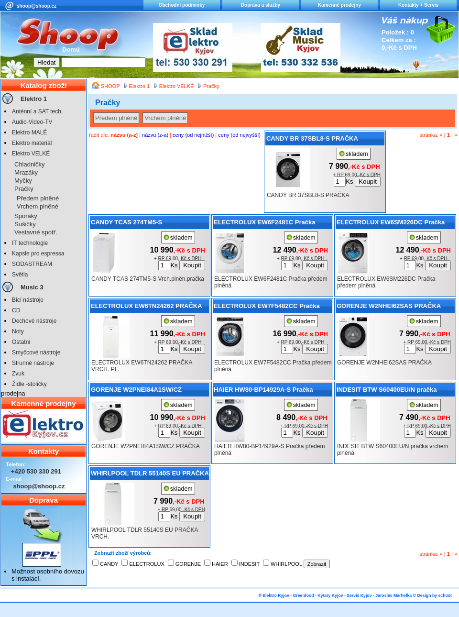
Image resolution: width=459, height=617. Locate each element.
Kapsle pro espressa (38, 253)
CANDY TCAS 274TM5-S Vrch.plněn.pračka (126, 224)
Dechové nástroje (34, 321)
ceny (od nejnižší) (193, 135)
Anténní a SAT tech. (37, 111)
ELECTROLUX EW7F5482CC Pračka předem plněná (267, 307)
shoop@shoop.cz (36, 6)
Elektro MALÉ (29, 132)
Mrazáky (26, 172)
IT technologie (30, 243)
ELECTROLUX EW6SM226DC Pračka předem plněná (391, 224)
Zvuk (18, 373)
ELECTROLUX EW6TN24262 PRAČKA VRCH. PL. (146, 307)
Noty (18, 331)
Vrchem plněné (37, 206)
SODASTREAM (32, 264)
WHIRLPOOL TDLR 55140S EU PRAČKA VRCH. (150, 475)
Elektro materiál (32, 143)
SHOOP (111, 86)
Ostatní (21, 342)
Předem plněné (38, 198)
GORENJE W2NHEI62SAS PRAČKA (389, 305)
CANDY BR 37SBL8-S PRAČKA (312, 138)
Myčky (23, 180)
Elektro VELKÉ (31, 153)
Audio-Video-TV (32, 122)
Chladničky (29, 164)
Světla (20, 274)
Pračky (23, 188)
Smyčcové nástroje (36, 352)
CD (16, 310)
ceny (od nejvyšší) (239, 135)
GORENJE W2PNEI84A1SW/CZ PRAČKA (136, 391)
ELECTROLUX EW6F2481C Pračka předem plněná (264, 224)
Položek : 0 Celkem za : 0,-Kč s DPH (399, 40)
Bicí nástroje (28, 300)
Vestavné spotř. (35, 232)
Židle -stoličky (29, 384)
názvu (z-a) (155, 135)
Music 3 (32, 287)
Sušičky (25, 224)
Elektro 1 (34, 98)
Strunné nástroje (33, 363)
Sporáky (25, 216)
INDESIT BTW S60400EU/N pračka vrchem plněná (387, 391)
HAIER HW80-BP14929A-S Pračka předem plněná (263, 391)
